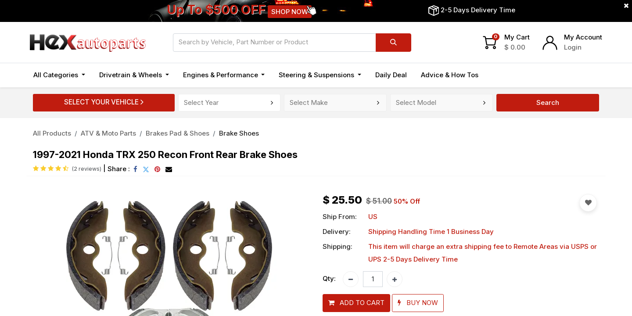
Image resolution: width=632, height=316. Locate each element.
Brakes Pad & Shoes (177, 133)
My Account (583, 37)
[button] (356, 303)
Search (547, 102)
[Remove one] (351, 279)
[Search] (393, 42)
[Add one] (394, 279)
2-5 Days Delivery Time (478, 10)
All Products (52, 133)
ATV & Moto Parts (108, 133)
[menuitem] (391, 75)
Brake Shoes (239, 133)
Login (573, 47)
